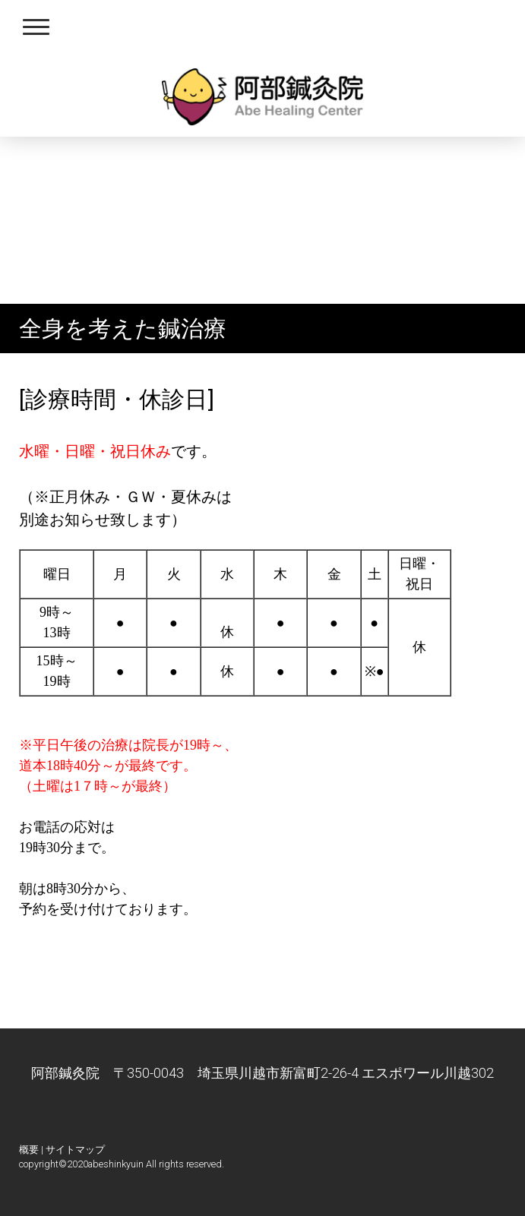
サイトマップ (75, 1149)
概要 (29, 1149)
